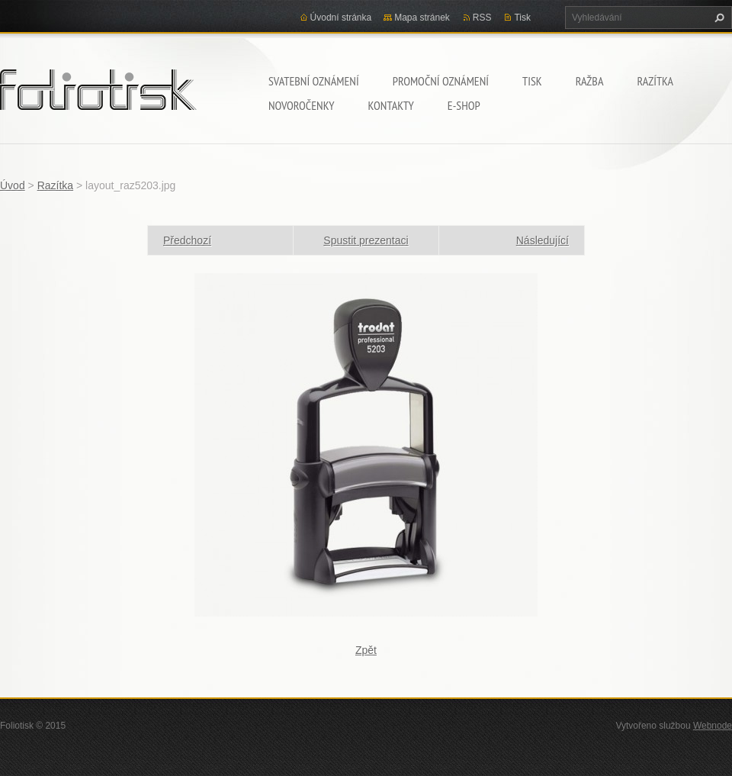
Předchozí (187, 240)
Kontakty (390, 105)
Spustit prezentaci (365, 240)
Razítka (655, 81)
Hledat (717, 17)
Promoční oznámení (441, 81)
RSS (482, 17)
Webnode (712, 725)
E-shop (464, 105)
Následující (542, 240)
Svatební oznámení (313, 81)
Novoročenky (301, 105)
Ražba (590, 81)
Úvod (12, 185)
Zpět (366, 650)
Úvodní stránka (341, 17)
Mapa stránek (422, 17)
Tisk (532, 81)
